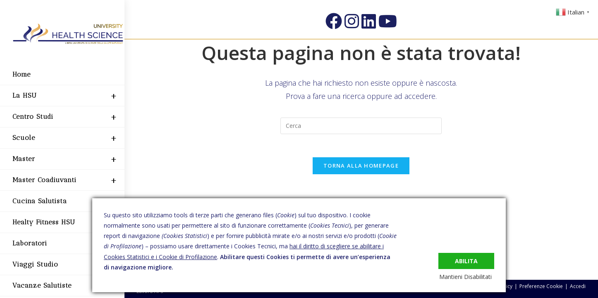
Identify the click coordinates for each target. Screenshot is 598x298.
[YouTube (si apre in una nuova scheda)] (387, 21)
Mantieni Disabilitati (468, 277)
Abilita (466, 259)
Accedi (578, 286)
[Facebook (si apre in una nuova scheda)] (333, 21)
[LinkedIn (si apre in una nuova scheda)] (368, 21)
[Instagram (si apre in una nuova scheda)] (351, 21)
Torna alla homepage (361, 167)
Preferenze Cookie (541, 286)
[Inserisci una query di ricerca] (361, 126)
